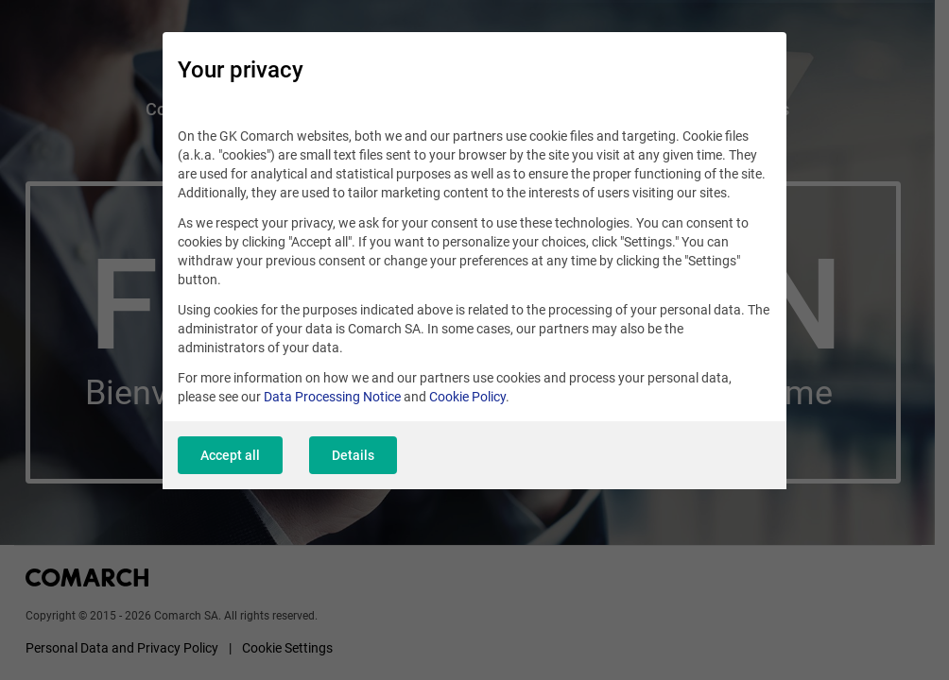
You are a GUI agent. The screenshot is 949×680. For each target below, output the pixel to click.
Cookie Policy (467, 396)
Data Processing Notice (332, 396)
